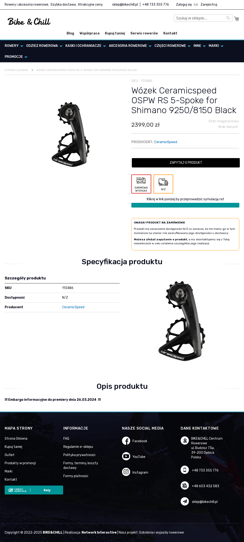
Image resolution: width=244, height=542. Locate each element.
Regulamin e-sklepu (78, 447)
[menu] (122, 51)
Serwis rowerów (144, 33)
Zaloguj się (184, 5)
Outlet (9, 455)
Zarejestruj (209, 5)
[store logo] (29, 21)
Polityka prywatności (79, 455)
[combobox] (203, 18)
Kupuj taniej (115, 33)
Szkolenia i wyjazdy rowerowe (161, 533)
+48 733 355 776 (155, 5)
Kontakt (170, 33)
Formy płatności (75, 476)
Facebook (140, 441)
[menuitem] (12, 45)
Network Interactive (99, 533)
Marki (8, 471)
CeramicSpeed (165, 142)
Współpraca (89, 33)
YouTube (139, 457)
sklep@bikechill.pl (125, 5)
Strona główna (16, 70)
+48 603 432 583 (205, 486)
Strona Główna (16, 439)
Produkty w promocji (20, 463)
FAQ (66, 439)
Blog (70, 33)
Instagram (140, 473)
